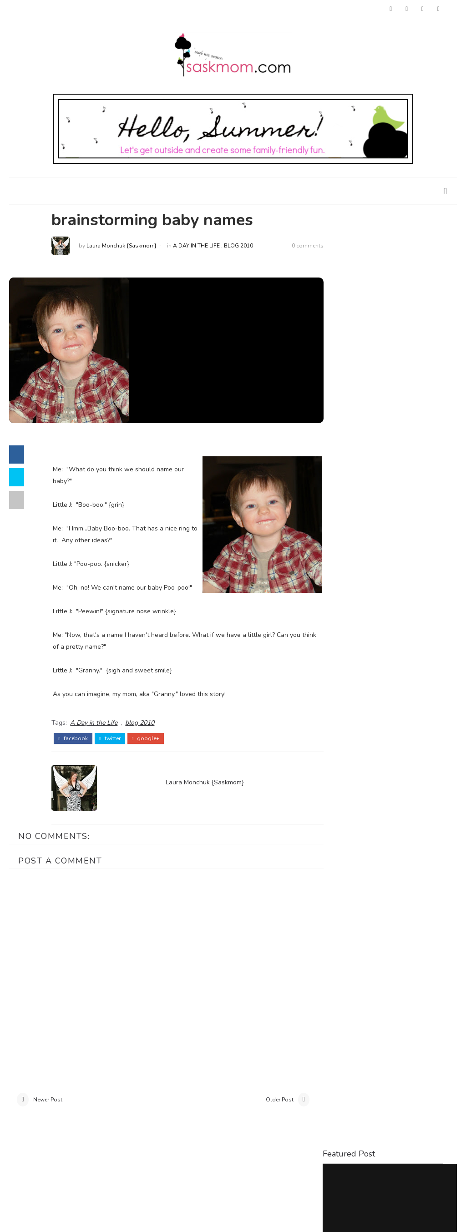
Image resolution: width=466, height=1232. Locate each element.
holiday (372, 668)
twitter (113, 750)
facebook (76, 750)
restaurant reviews (395, 683)
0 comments (298, 246)
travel (339, 698)
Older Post (270, 1112)
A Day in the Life (199, 246)
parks (337, 683)
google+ (149, 750)
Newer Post (47, 1112)
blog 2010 (241, 246)
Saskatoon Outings (354, 472)
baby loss (345, 653)
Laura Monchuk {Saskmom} (125, 246)
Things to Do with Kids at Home (387, 338)
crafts (434, 653)
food (336, 668)
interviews (417, 668)
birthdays (392, 653)
